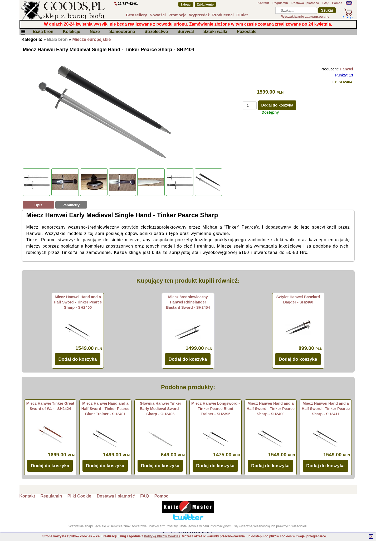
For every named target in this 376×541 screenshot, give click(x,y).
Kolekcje (71, 32)
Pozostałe (247, 32)
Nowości (158, 15)
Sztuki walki (215, 32)
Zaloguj (185, 4)
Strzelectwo (156, 32)
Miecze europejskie (91, 39)
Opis (38, 205)
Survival (186, 32)
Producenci (223, 15)
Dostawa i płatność (305, 2)
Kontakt (263, 2)
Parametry (71, 205)
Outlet (242, 15)
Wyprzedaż (199, 15)
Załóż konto (205, 4)
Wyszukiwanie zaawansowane (305, 16)
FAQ (325, 2)
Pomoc (337, 2)
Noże (95, 32)
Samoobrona (122, 32)
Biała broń (43, 32)
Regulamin (280, 2)
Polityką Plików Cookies (162, 536)
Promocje (177, 15)
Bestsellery (136, 15)
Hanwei (346, 69)
